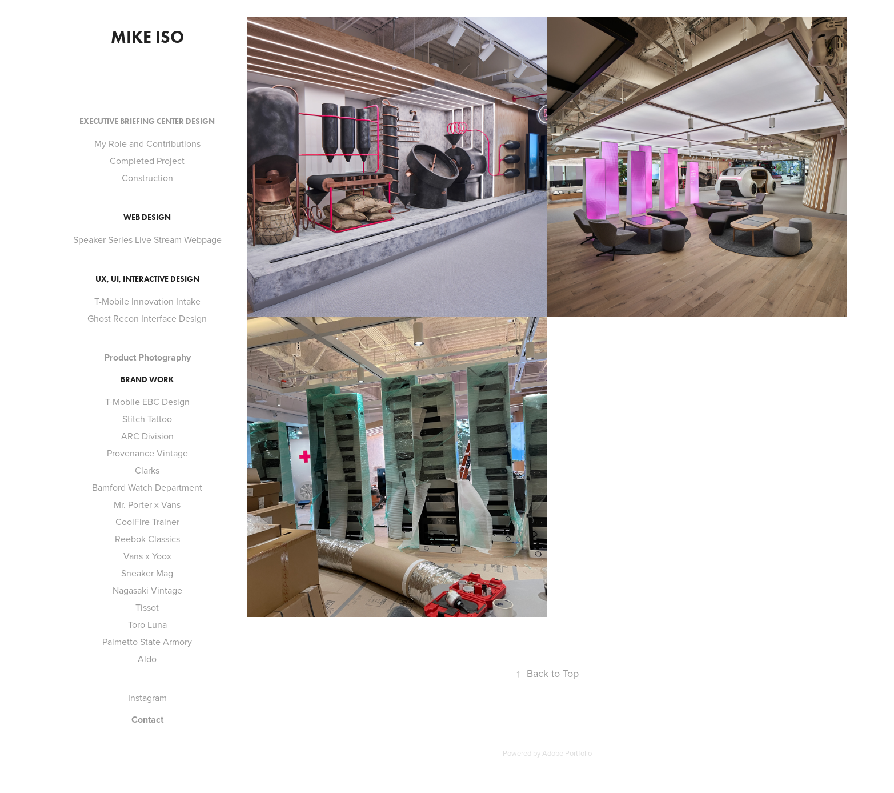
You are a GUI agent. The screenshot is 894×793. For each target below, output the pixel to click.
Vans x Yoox (147, 556)
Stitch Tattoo (147, 418)
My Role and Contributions (147, 143)
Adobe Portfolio (567, 753)
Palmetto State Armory (147, 641)
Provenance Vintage (147, 453)
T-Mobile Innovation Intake (147, 301)
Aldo (147, 658)
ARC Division (147, 436)
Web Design (147, 217)
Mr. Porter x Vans (147, 504)
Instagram (147, 697)
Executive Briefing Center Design (147, 121)
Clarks (147, 470)
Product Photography (147, 357)
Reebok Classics (147, 538)
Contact (147, 719)
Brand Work (147, 380)
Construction (147, 177)
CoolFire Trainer (147, 521)
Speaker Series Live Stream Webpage (147, 239)
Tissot (147, 607)
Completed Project (147, 160)
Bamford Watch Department (147, 487)
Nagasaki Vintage (147, 590)
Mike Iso (147, 36)
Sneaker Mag (147, 573)
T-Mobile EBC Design (147, 401)
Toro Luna (147, 624)
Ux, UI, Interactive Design (147, 279)
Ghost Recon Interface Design (147, 318)
